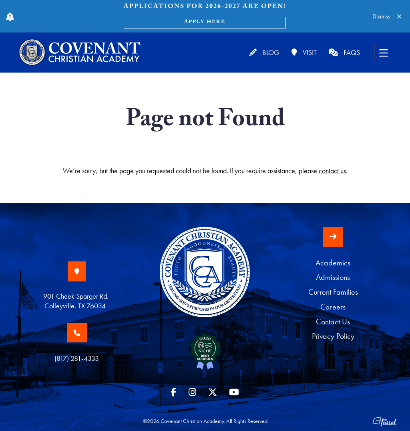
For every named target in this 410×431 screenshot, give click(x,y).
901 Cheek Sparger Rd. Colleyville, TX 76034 (76, 300)
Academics (333, 263)
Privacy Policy (333, 336)
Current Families (333, 292)
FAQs (344, 52)
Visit (304, 52)
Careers (333, 307)
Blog (264, 52)
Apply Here (204, 22)
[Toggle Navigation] (383, 52)
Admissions (333, 277)
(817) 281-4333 (76, 358)
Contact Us (333, 322)
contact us (332, 170)
